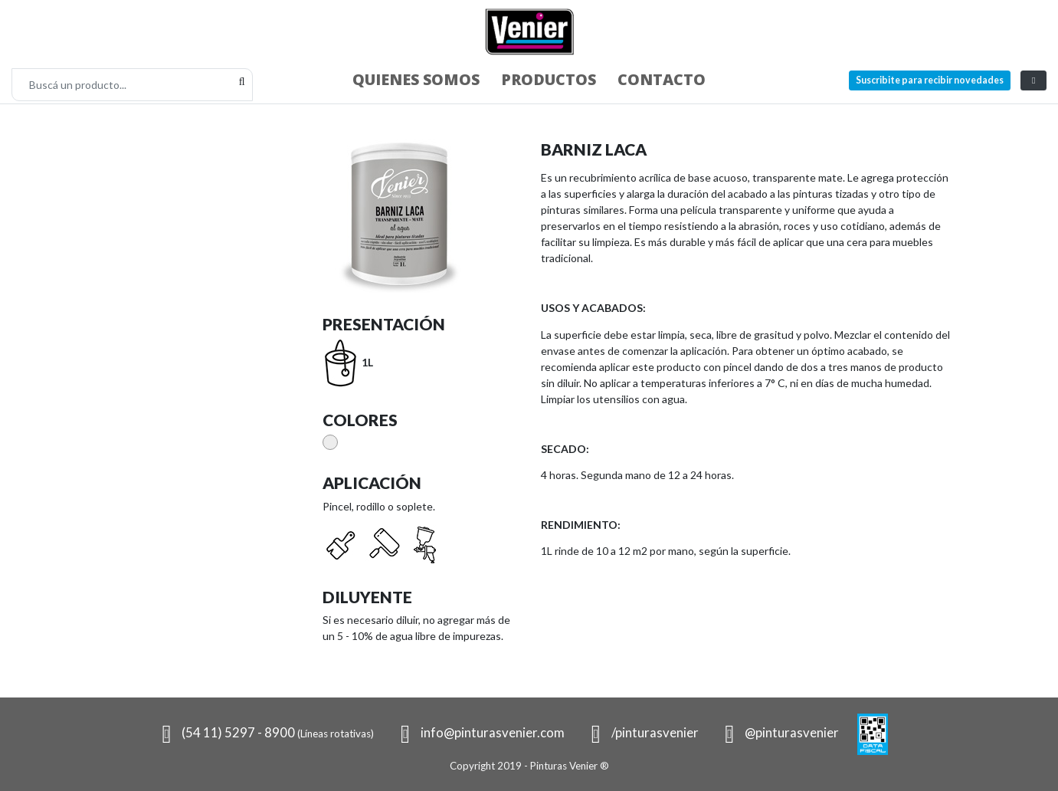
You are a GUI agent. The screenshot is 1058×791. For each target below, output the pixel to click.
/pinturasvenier (641, 732)
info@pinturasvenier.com (478, 732)
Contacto (661, 79)
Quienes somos (416, 79)
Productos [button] (548, 79)
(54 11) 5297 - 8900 (264, 732)
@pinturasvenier (778, 732)
